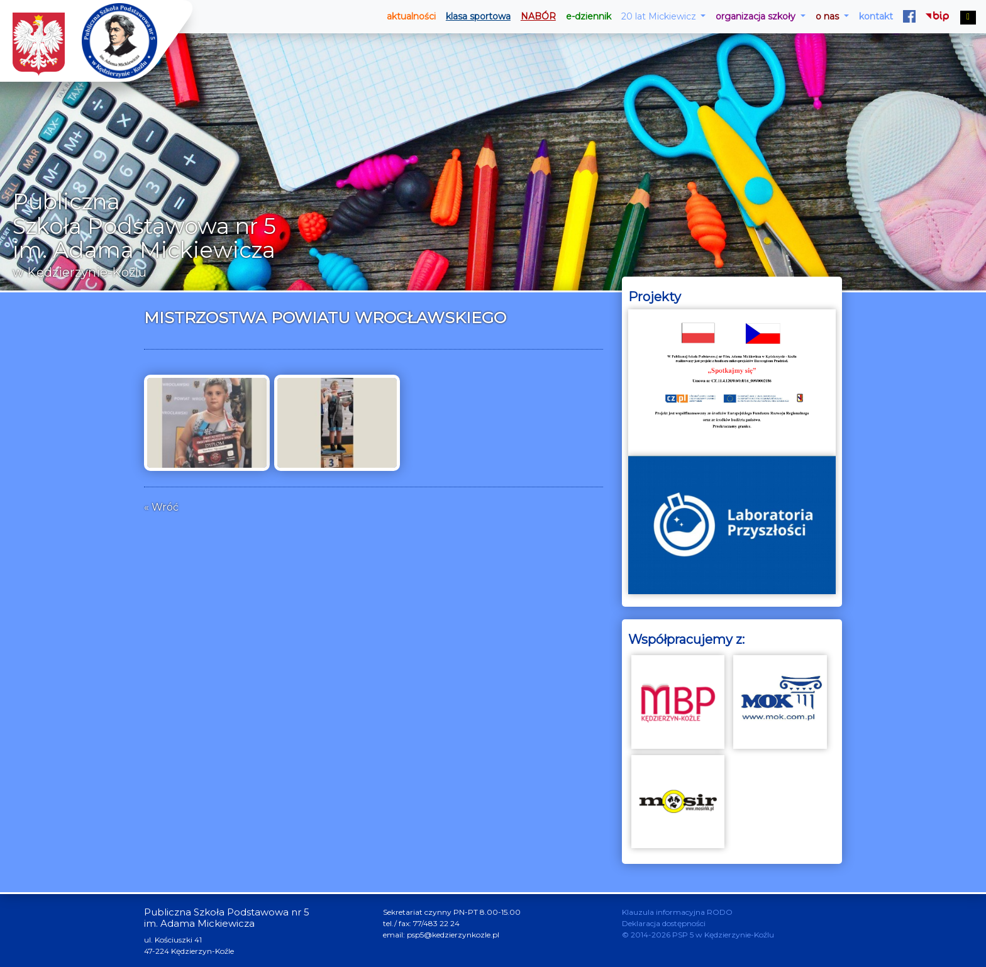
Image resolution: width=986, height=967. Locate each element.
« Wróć (161, 507)
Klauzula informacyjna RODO (677, 912)
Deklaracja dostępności (664, 923)
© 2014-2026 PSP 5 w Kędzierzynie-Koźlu (698, 934)
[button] (663, 16)
